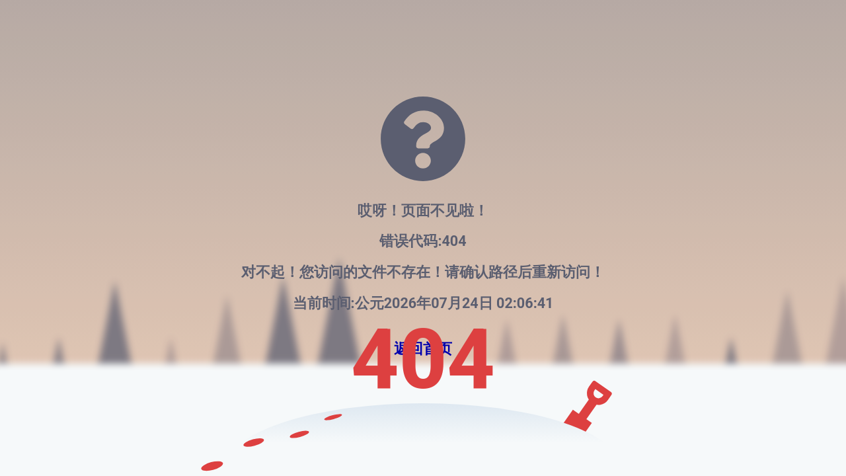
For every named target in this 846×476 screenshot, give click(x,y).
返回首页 (423, 348)
